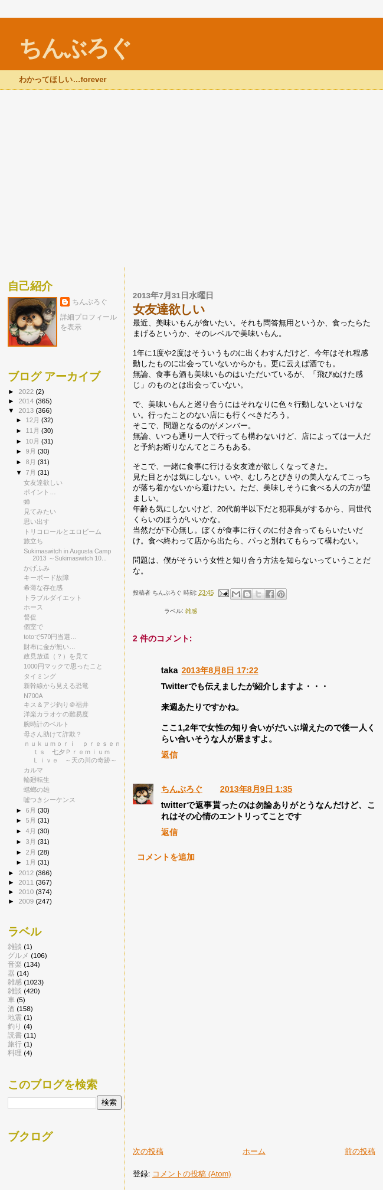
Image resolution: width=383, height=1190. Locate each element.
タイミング (40, 676)
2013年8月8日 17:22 (219, 670)
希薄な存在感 (43, 587)
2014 (26, 401)
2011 (26, 882)
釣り (15, 1026)
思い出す (37, 521)
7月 (32, 472)
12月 (33, 419)
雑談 (15, 946)
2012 (26, 872)
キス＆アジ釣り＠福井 (56, 704)
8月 (32, 461)
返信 (169, 754)
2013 (26, 410)
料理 (15, 1053)
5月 (32, 820)
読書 (15, 1035)
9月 (32, 451)
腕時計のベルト (46, 724)
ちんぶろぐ (75, 48)
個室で (33, 626)
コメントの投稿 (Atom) (191, 1173)
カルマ (33, 770)
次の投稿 (148, 1151)
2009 (26, 901)
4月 (32, 830)
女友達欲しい (43, 482)
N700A (33, 695)
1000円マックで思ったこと (63, 666)
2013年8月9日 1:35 (256, 789)
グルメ (18, 955)
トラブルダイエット (53, 597)
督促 (30, 617)
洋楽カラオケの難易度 (56, 714)
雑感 (191, 611)
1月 (32, 862)
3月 (32, 841)
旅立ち (33, 541)
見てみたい (40, 511)
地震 (15, 1017)
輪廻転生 (37, 779)
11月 (33, 430)
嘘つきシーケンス (50, 799)
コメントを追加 (166, 857)
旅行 (15, 1044)
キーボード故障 (46, 577)
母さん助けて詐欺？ (53, 734)
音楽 (15, 964)
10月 (33, 441)
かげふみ (37, 568)
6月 (32, 810)
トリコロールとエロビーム (63, 531)
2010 (26, 891)
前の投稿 (360, 1151)
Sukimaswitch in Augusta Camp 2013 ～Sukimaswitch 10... (67, 554)
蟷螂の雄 (37, 789)
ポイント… (40, 491)
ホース (33, 607)
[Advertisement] (191, 178)
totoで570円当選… (50, 636)
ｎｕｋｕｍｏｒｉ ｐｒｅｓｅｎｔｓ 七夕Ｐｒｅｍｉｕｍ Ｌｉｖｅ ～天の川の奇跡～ (72, 752)
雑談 (15, 991)
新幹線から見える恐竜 (56, 685)
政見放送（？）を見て (56, 656)
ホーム (254, 1151)
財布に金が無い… (50, 646)
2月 (32, 852)
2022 (26, 391)
